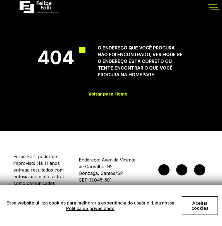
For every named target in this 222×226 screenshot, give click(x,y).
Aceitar (200, 205)
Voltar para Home (107, 94)
